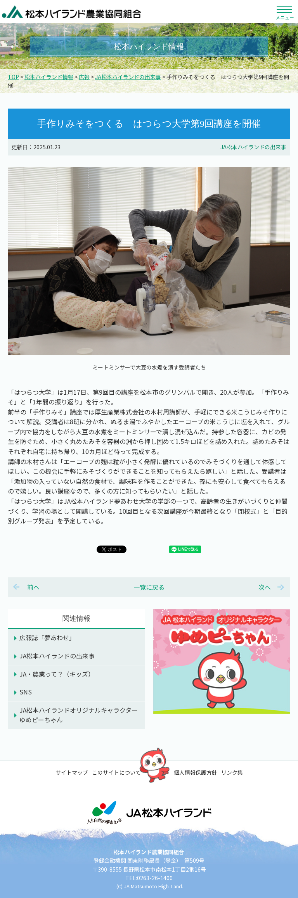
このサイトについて (116, 772)
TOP (13, 77)
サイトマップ (71, 772)
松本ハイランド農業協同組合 (72, 11)
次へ (264, 587)
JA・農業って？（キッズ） (56, 674)
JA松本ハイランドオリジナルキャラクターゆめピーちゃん (78, 715)
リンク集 (232, 772)
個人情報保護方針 (195, 772)
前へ (33, 587)
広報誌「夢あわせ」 (47, 637)
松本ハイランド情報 (48, 77)
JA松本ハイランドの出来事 (128, 77)
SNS (25, 691)
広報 (84, 77)
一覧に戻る (149, 587)
